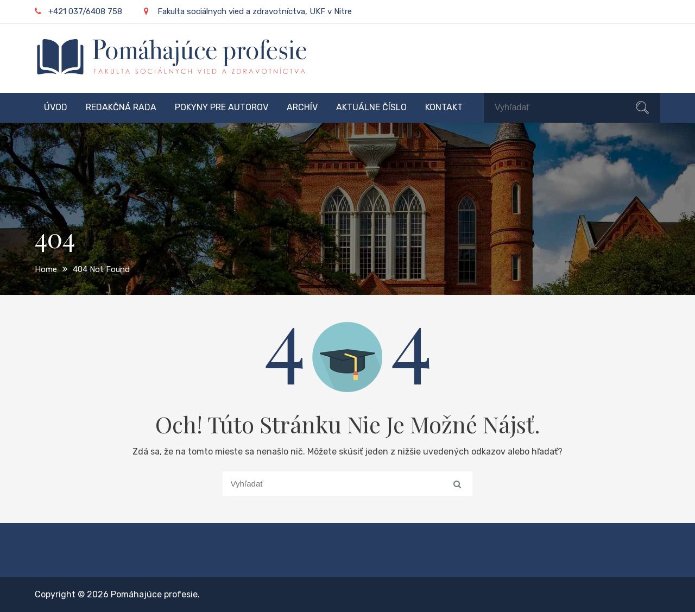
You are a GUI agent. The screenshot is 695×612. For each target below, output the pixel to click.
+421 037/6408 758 (78, 11)
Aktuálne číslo (371, 107)
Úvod (55, 107)
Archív (302, 107)
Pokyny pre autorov (221, 107)
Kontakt (444, 107)
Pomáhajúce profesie (154, 594)
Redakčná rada (121, 107)
